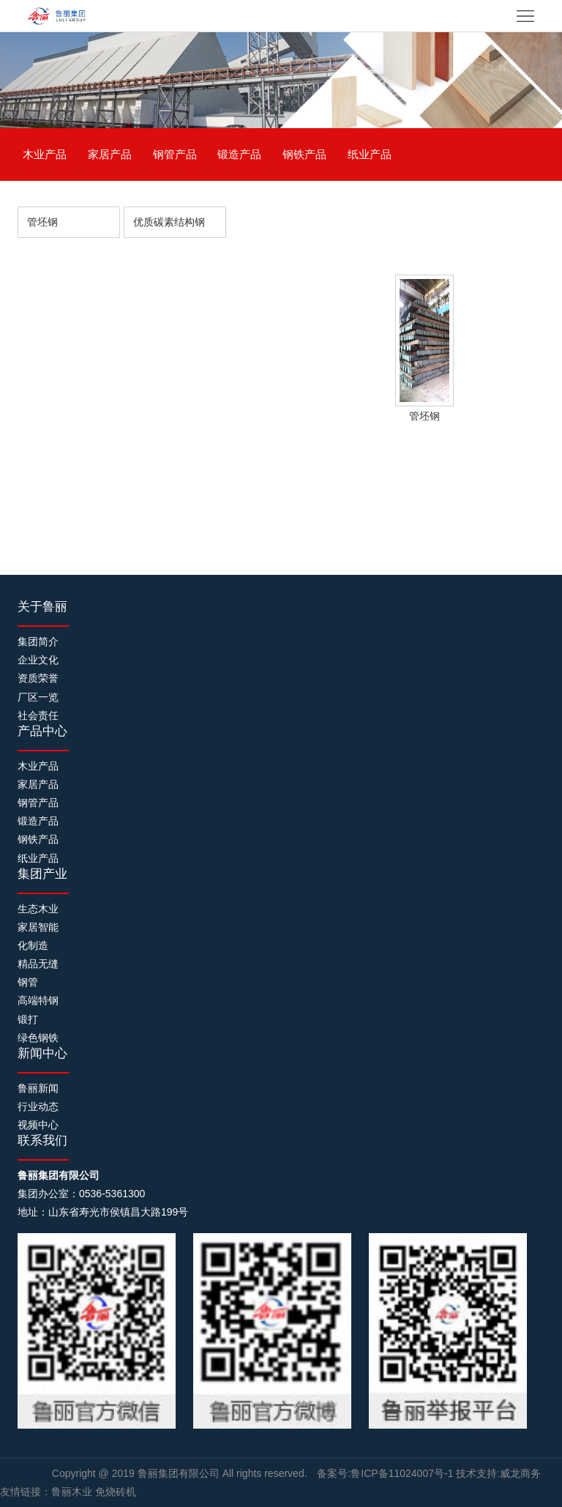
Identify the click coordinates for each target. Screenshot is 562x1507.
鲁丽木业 (71, 1491)
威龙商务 (520, 1473)
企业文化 (38, 660)
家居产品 (110, 154)
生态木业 (38, 909)
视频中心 (38, 1125)
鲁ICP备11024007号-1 (402, 1473)
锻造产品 (239, 154)
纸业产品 (369, 154)
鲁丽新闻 (38, 1088)
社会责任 (38, 715)
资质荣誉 (38, 678)
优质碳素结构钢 (169, 222)
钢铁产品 (304, 154)
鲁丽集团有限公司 (180, 1473)
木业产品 (45, 154)
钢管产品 (175, 154)
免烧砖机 (115, 1491)
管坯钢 (42, 222)
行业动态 (38, 1106)
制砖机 (36, 1473)
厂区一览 (38, 697)
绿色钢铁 (38, 1037)
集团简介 (38, 641)
